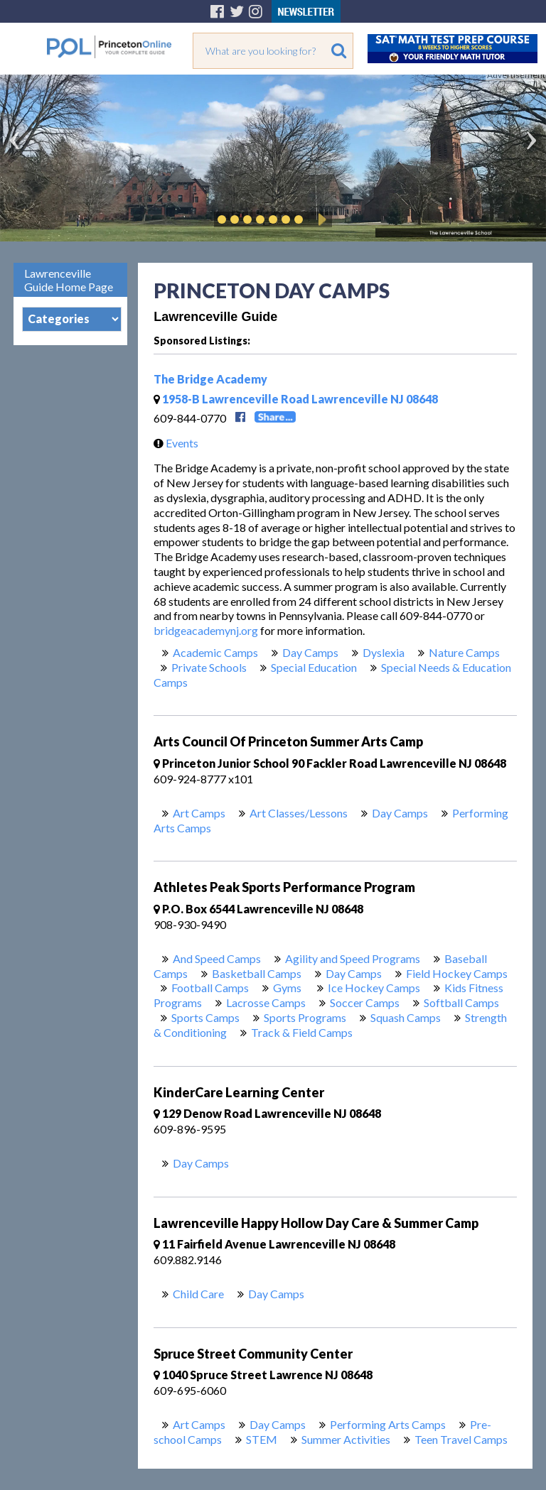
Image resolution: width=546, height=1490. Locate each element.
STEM (261, 1439)
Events (172, 443)
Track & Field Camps (302, 1032)
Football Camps (210, 987)
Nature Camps (464, 652)
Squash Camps (405, 1017)
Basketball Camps (256, 973)
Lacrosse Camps (266, 1002)
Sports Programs (305, 1017)
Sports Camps (205, 1017)
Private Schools (209, 667)
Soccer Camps (365, 1002)
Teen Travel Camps (461, 1439)
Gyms (288, 987)
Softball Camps (461, 1002)
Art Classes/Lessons (299, 813)
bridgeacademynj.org (206, 630)
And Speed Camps (217, 958)
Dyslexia (384, 652)
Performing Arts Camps (388, 1424)
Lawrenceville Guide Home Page (68, 279)
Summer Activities (345, 1439)
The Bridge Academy (210, 379)
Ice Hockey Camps (374, 987)
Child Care (198, 1293)
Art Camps (199, 813)
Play (320, 219)
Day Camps (310, 652)
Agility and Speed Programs (352, 958)
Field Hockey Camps (457, 973)
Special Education (314, 667)
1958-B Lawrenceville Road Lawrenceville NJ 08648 (296, 399)
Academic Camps (215, 652)
